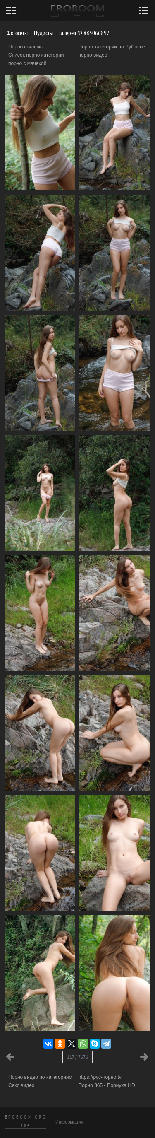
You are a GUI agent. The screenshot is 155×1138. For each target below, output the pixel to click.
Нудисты (40, 33)
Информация (69, 1121)
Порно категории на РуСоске (112, 47)
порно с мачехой (27, 63)
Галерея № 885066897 (81, 33)
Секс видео (21, 1085)
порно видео (93, 55)
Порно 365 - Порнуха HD (107, 1085)
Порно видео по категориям (40, 1077)
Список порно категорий (36, 55)
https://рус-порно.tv (100, 1077)
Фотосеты (14, 33)
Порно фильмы (25, 47)
